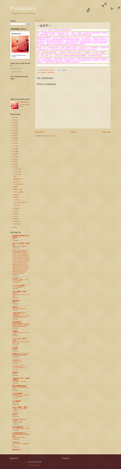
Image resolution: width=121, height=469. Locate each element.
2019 (13, 135)
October (16, 174)
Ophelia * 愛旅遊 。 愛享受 (19, 407)
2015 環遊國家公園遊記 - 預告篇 (20, 428)
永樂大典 (14, 307)
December (17, 169)
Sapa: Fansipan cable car (19, 367)
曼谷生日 (14, 302)
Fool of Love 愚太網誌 (18, 285)
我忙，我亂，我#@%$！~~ (20, 202)
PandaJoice (23, 8)
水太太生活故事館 (17, 393)
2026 (13, 117)
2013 (13, 151)
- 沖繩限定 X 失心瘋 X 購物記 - (20, 408)
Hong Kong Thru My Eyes (19, 251)
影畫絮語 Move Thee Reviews (20, 354)
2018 (13, 138)
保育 (13, 238)
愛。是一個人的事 (18, 184)
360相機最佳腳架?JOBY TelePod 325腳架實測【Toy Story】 (20, 316)
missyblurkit (16, 360)
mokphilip (15, 413)
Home (73, 132)
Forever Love (17, 181)
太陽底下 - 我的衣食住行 (48, 72)
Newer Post (39, 132)
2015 (13, 146)
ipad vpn (38, 465)
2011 (13, 156)
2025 (13, 120)
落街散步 (14, 373)
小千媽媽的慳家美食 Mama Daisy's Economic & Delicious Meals (21, 434)
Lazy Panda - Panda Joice (16, 68)
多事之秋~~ (16, 194)
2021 (13, 130)
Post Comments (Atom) (48, 136)
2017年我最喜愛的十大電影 (19, 355)
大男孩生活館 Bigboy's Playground (18, 313)
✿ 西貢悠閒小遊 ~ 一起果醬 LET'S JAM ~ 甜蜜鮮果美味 (21, 395)
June (15, 213)
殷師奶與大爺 (16, 300)
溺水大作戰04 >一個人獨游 (19, 381)
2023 (13, 125)
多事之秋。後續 (17, 189)
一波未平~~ (16, 199)
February (16, 224)
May (15, 216)
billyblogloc (15, 442)
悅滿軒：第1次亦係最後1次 (19, 246)
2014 (13, 148)
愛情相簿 (15, 197)
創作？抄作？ (15, 402)
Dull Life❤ (15, 278)
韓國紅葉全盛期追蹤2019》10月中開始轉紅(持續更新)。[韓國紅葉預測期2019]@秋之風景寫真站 (21, 325)
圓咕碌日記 (15, 372)
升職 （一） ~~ (17, 176)
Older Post (107, 132)
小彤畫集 (14, 331)
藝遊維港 (14, 349)
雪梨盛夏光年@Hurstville (18, 308)
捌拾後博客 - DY (16, 449)
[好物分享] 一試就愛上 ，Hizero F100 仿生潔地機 (20, 280)
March (15, 221)
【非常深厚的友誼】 (17, 287)
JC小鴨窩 (15, 347)
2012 (13, 153)
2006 (13, 227)
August (16, 208)
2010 (13, 159)
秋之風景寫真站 (16, 322)
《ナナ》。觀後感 (18, 192)
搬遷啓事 (14, 414)
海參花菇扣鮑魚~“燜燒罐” (18, 437)
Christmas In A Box (17, 361)
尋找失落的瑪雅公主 (17, 427)
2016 (13, 143)
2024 (13, 122)
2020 (13, 133)
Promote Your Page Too (15, 71)
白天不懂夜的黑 (16, 401)
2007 (13, 167)
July (15, 211)
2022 (13, 128)
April (15, 218)
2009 (13, 161)
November (17, 171)
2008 (13, 164)
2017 (13, 140)
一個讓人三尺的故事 (17, 422)
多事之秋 (15, 187)
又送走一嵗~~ (17, 205)
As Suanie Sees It (17, 366)
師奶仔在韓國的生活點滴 (19, 386)
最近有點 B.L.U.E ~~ (19, 179)
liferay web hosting (33, 465)
